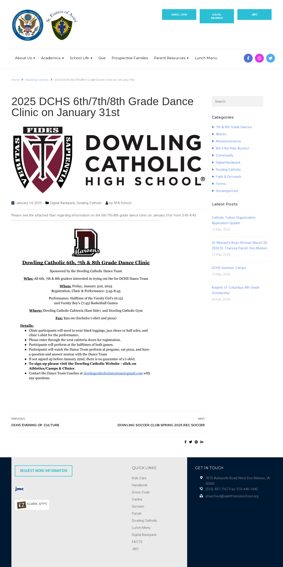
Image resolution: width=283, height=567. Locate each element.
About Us (23, 58)
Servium (138, 506)
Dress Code (141, 492)
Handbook (139, 485)
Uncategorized (227, 191)
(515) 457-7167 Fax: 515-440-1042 (231, 489)
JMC (254, 14)
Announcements (228, 141)
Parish (137, 513)
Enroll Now (179, 14)
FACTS (137, 542)
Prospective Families (130, 58)
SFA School (122, 203)
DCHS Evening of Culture (35, 425)
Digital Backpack (217, 16)
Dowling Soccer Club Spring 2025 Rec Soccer (161, 425)
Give (102, 58)
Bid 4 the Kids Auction (232, 148)
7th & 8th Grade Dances (234, 127)
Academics (50, 58)
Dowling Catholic (89, 203)
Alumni (221, 134)
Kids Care (139, 478)
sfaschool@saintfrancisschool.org (231, 496)
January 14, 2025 (29, 203)
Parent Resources (169, 58)
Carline (137, 499)
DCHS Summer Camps (229, 268)
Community (224, 155)
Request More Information (43, 471)
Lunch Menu (206, 58)
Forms (221, 184)
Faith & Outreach (228, 177)
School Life (79, 58)
